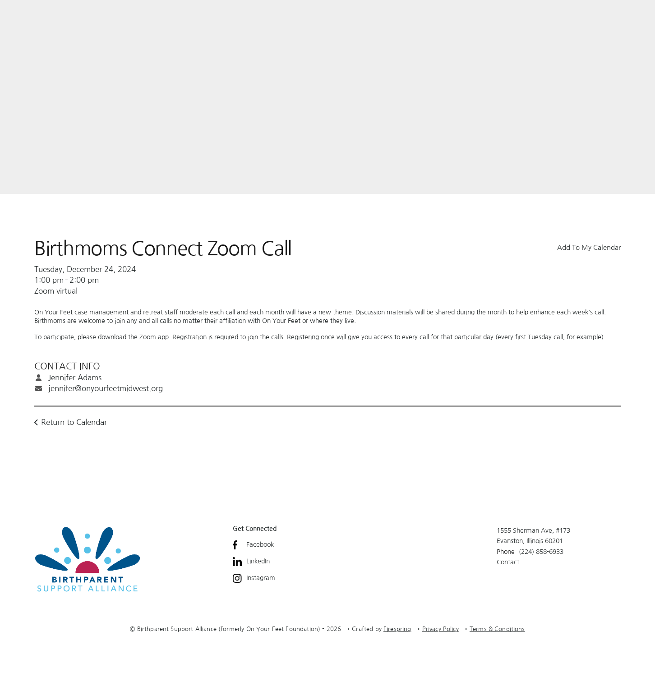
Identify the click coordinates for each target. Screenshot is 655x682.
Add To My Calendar (589, 247)
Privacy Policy (440, 629)
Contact (508, 562)
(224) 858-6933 (541, 551)
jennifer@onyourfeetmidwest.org (105, 388)
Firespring (397, 629)
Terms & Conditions (497, 629)
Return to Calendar (74, 422)
